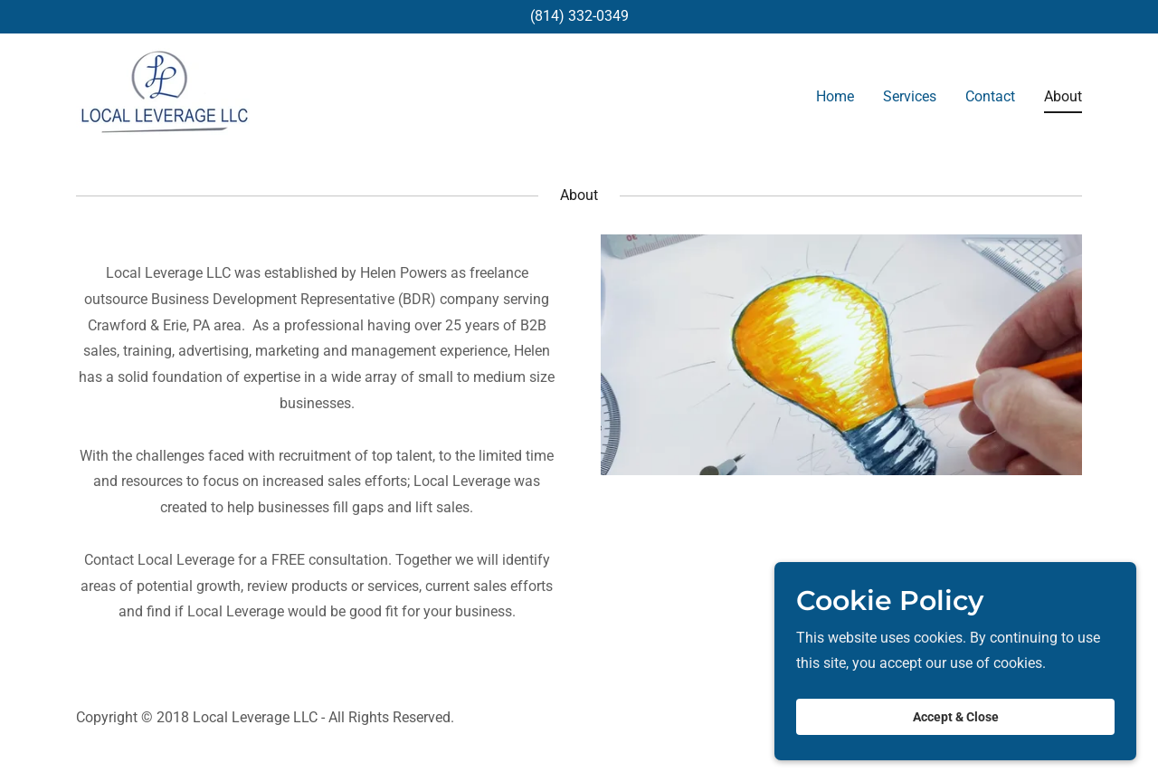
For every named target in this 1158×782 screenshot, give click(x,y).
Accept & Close (956, 729)
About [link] (1063, 96)
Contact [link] (990, 96)
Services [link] (909, 96)
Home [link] (835, 96)
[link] (163, 93)
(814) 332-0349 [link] (579, 15)
